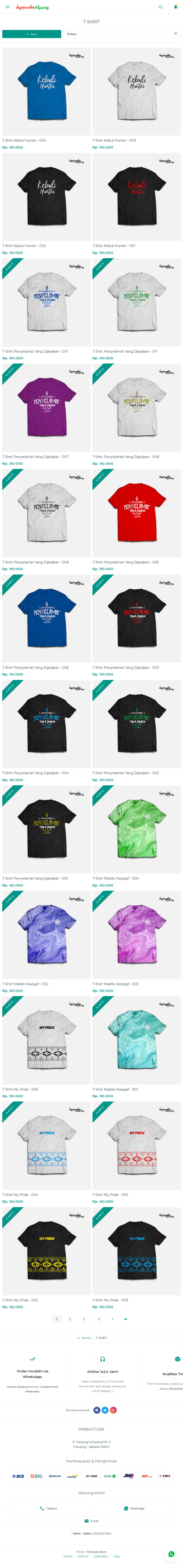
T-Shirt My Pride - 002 (20, 1300)
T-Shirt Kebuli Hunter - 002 (24, 246)
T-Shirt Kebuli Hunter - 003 (114, 140)
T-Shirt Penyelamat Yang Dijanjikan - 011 (125, 351)
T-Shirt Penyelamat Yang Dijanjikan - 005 (126, 562)
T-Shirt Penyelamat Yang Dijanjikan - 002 (126, 773)
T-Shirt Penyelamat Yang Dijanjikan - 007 (35, 457)
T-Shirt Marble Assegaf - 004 (116, 878)
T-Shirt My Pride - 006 (20, 1089)
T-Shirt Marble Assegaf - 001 (115, 1089)
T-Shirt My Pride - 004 (20, 1195)
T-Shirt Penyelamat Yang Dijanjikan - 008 (126, 457)
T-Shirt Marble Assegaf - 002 (25, 984)
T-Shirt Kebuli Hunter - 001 (114, 246)
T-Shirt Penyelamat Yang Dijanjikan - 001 (35, 878)
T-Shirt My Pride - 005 (110, 1195)
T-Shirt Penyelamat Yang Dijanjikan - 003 (126, 668)
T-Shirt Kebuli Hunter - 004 (24, 140)
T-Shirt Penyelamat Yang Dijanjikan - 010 (35, 351)
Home (86, 1338)
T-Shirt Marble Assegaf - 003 (116, 984)
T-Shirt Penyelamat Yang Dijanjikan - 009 (35, 562)
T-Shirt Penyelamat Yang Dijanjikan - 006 (35, 668)
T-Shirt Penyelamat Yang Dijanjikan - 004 (35, 773)
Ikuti (32, 34)
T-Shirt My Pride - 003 (110, 1300)
